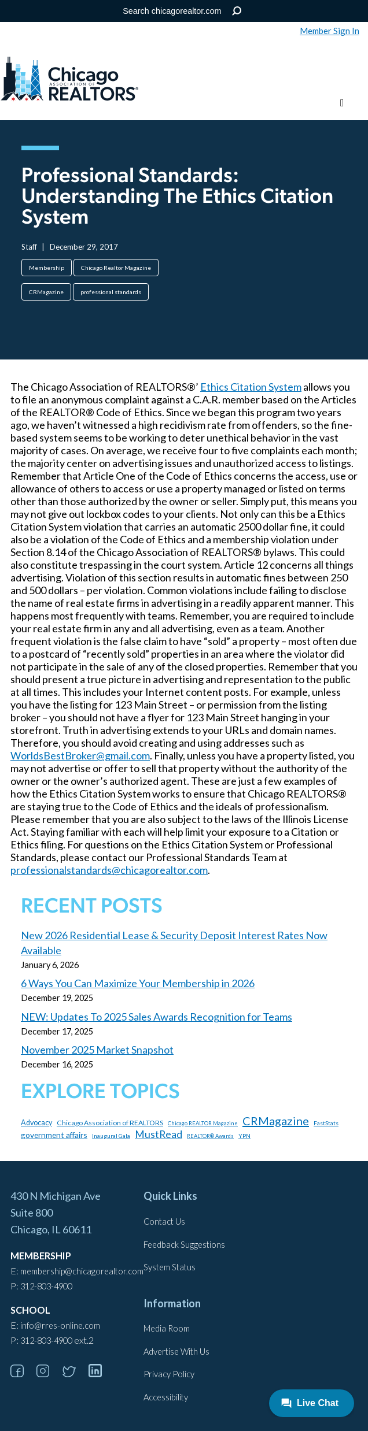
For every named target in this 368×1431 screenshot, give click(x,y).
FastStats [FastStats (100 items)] (326, 1122)
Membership (46, 267)
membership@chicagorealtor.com (81, 1271)
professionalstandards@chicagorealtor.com (109, 869)
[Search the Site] (182, 11)
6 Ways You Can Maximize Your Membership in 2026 (138, 983)
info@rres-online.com (60, 1325)
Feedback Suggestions (184, 1245)
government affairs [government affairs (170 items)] (54, 1135)
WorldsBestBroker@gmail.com (80, 755)
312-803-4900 (46, 1286)
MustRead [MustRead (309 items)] (158, 1134)
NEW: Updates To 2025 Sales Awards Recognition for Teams (156, 1016)
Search (237, 11)
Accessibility (165, 1397)
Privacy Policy (168, 1374)
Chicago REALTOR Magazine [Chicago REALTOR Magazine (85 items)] (203, 1123)
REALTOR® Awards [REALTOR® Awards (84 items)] (210, 1136)
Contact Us (164, 1221)
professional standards (110, 291)
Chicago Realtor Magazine (116, 267)
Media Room (166, 1328)
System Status (169, 1267)
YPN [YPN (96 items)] (244, 1135)
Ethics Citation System (250, 386)
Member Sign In (329, 30)
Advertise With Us (176, 1351)
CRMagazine (46, 291)
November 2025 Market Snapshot (97, 1049)
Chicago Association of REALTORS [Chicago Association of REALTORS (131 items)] (110, 1122)
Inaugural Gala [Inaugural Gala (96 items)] (111, 1135)
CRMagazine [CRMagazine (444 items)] (275, 1121)
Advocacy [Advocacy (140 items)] (36, 1122)
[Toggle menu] (342, 103)
